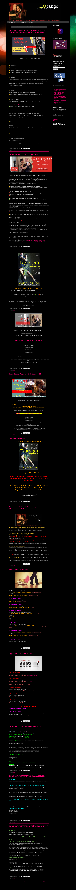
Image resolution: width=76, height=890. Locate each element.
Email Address (56, 66)
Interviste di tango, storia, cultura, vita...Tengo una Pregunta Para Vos (59, 93)
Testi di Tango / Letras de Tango (60, 100)
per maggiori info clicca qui (27, 696)
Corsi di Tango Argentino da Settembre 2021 (25, 374)
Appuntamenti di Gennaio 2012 (20, 653)
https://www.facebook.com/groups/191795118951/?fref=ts (33, 241)
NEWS (9, 22)
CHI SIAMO (13, 22)
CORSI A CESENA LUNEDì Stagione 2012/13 (25, 726)
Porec (54, 128)
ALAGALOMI (55, 119)
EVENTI (16, 649)
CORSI (18, 22)
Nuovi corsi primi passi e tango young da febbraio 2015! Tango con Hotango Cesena (27, 508)
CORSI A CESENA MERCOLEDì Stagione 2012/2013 (28, 826)
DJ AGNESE (31, 22)
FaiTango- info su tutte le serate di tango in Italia (60, 90)
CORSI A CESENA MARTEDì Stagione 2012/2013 (27, 776)
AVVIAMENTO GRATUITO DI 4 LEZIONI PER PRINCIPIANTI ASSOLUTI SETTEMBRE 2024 (27, 31)
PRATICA (22, 22)
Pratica (26, 649)
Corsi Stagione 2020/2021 (18, 438)
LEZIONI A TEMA (22, 649)
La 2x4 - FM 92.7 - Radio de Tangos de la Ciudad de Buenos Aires (60, 97)
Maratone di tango (56, 126)
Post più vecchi (45, 881)
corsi (16, 559)
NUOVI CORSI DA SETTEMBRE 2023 (23, 154)
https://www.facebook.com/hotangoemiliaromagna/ (36, 240)
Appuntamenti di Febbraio (18, 569)
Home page (26, 881)
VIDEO (26, 22)
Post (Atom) (15, 883)
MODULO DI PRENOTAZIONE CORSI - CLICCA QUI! (28, 340)
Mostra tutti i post (37, 26)
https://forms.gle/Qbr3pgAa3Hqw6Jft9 (16, 104)
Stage (29, 649)
